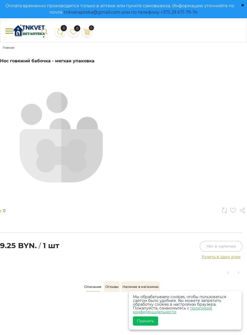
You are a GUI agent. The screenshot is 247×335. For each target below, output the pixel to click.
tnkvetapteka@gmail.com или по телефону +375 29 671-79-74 (131, 12)
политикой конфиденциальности (172, 310)
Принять (145, 321)
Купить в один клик (221, 256)
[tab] (93, 287)
